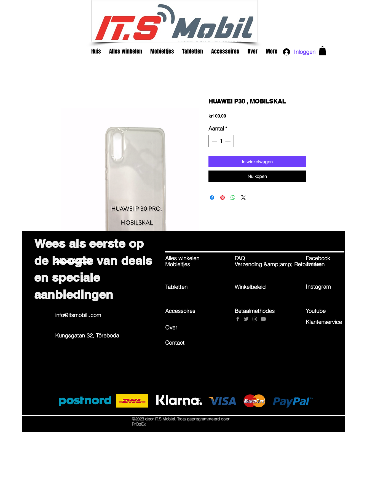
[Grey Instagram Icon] (255, 319)
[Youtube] (325, 310)
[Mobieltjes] (184, 264)
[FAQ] (254, 258)
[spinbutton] (221, 141)
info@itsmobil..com (78, 315)
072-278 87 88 (73, 259)
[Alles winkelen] (184, 258)
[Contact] (184, 342)
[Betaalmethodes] (255, 310)
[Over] (184, 327)
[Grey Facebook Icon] (238, 319)
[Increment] (228, 141)
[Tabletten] (184, 287)
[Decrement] (214, 141)
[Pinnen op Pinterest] (222, 197)
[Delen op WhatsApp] (233, 197)
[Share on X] (243, 197)
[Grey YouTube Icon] (263, 319)
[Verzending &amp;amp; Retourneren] (280, 264)
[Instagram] (325, 286)
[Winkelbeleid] (254, 287)
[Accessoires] (184, 310)
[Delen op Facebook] (212, 197)
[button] (322, 50)
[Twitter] (325, 264)
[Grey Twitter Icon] (246, 319)
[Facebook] (325, 258)
